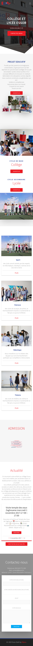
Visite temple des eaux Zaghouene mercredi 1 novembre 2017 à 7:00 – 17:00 (16, 511)
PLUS (16, 273)
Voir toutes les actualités (16, 544)
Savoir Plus (16, 93)
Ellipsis (24, 642)
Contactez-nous (16, 33)
